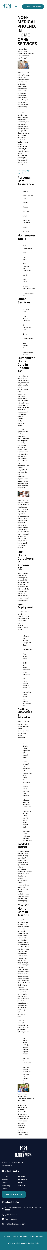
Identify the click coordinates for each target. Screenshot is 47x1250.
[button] (16, 6)
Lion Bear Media (33, 1243)
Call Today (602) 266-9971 (23, 172)
